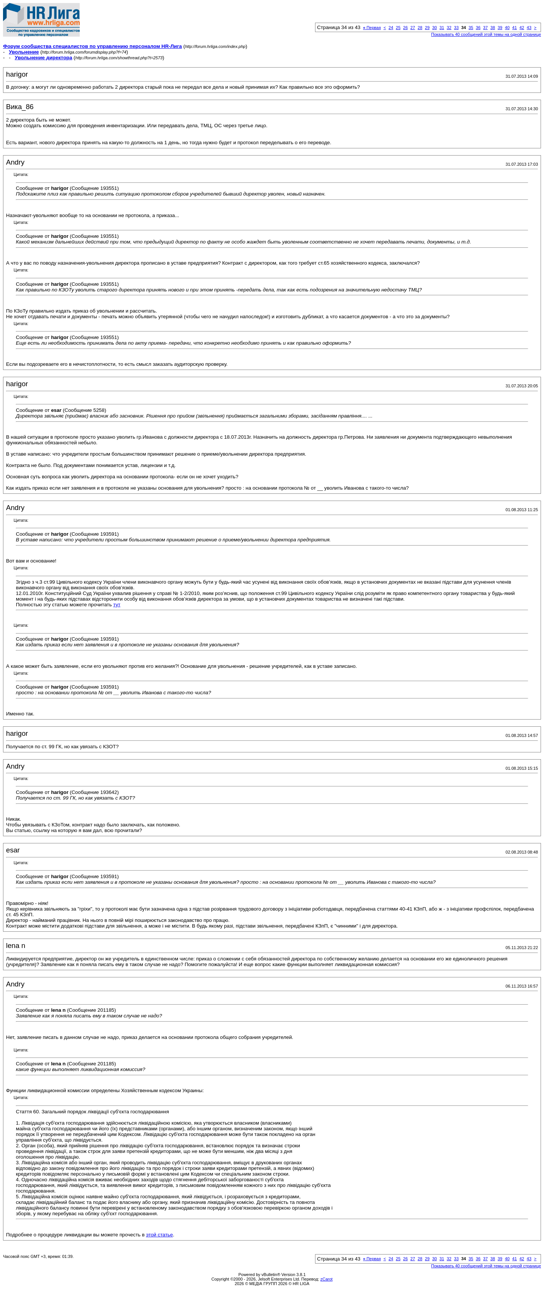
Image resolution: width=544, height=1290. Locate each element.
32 (449, 27)
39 (500, 27)
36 (478, 27)
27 (412, 27)
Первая (372, 27)
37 (485, 27)
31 (441, 27)
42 (521, 27)
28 (420, 27)
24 (391, 27)
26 (405, 27)
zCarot (326, 1279)
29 (427, 27)
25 (398, 27)
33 (456, 27)
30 (434, 27)
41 (514, 27)
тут (117, 604)
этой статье (159, 1235)
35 (470, 27)
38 (492, 27)
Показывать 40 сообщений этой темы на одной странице (486, 34)
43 (529, 27)
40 (507, 27)
